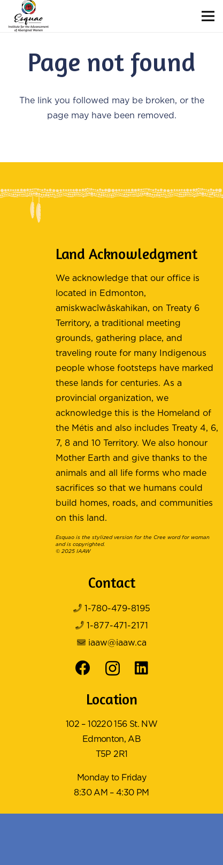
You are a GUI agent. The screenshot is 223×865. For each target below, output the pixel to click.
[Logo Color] (29, 16)
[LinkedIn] (141, 668)
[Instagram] (112, 669)
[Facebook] (82, 668)
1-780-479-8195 (117, 609)
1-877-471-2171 (117, 626)
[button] (208, 16)
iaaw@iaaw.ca (117, 643)
